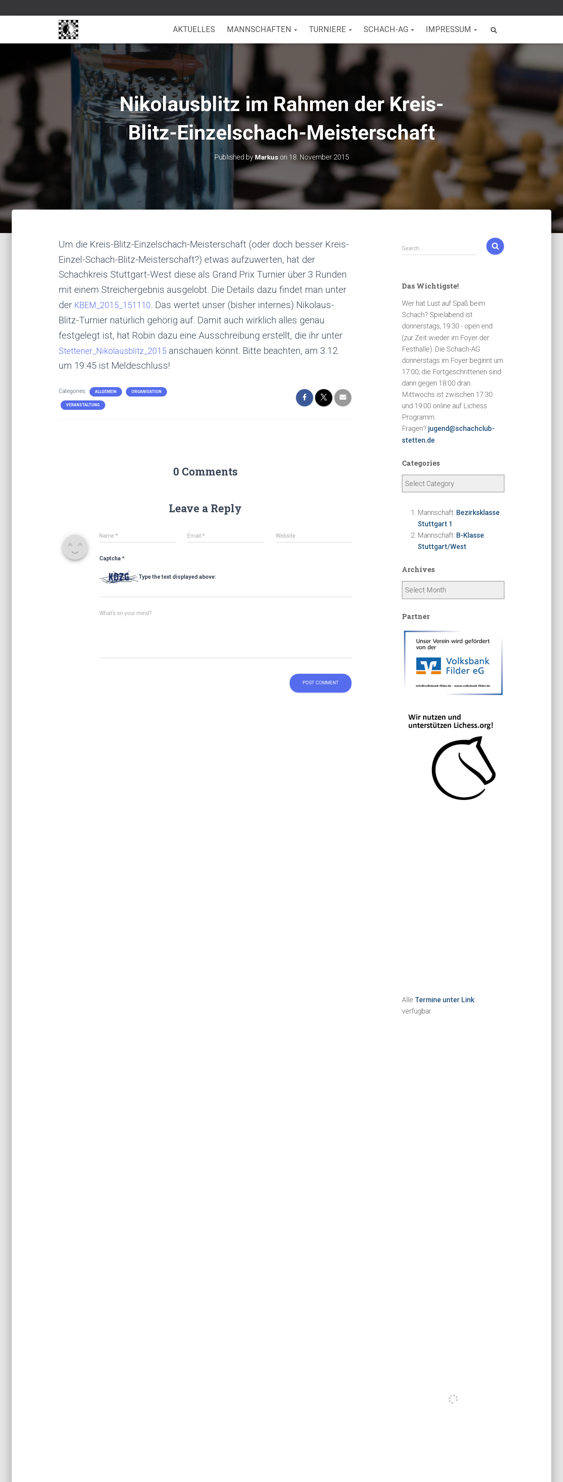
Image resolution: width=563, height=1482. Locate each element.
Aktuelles (194, 29)
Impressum (451, 29)
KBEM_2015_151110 (116, 305)
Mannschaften (262, 29)
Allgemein (106, 391)
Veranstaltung (83, 405)
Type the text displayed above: (177, 577)
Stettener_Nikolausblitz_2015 (118, 350)
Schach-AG (389, 29)
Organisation (146, 391)
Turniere (330, 29)
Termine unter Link (444, 1000)
